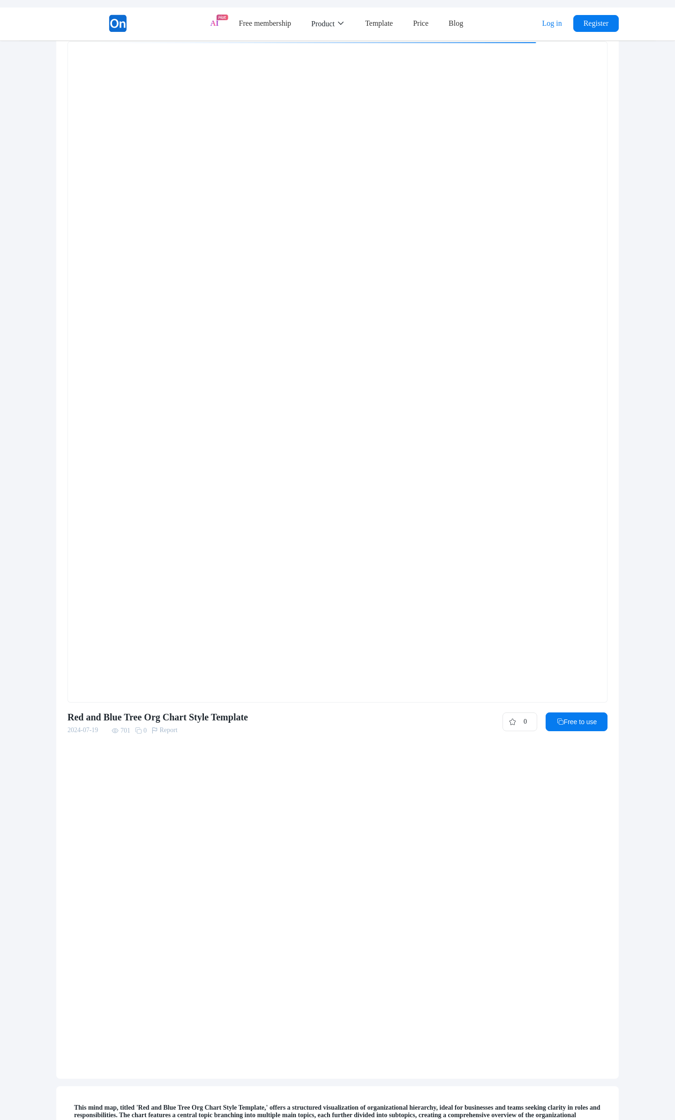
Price (420, 23)
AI (214, 23)
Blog (456, 23)
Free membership (265, 23)
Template (379, 23)
